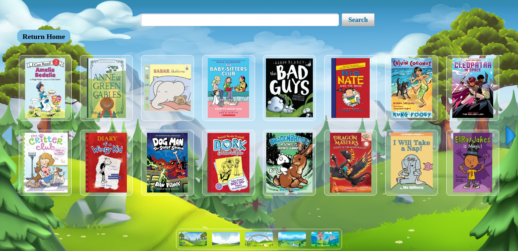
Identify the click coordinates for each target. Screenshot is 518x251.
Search (358, 19)
